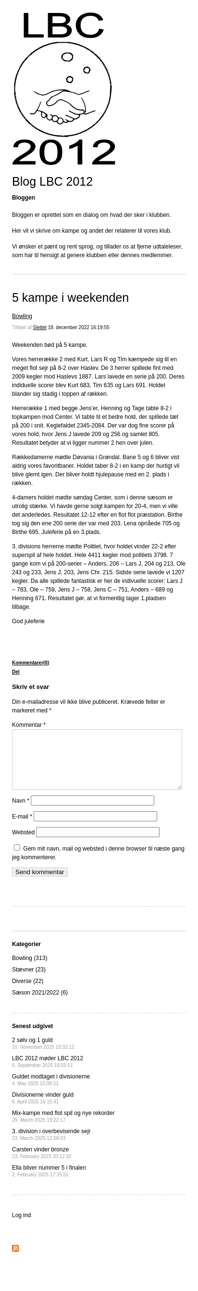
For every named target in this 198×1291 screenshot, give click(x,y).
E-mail (22, 828)
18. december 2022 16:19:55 (79, 327)
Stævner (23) (29, 981)
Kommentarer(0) (30, 662)
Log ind (21, 1226)
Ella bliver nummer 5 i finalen (49, 1182)
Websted (23, 844)
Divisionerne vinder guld (43, 1109)
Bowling (22, 316)
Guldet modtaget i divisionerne (51, 1091)
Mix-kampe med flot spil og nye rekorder (63, 1127)
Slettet (40, 327)
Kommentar (29, 725)
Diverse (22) (27, 992)
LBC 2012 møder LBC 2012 (47, 1072)
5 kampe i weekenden (70, 297)
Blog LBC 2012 (52, 181)
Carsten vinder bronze (41, 1164)
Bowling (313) (29, 969)
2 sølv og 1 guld (43, 1054)
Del (16, 672)
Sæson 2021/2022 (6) (40, 1004)
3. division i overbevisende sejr (51, 1145)
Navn (20, 812)
